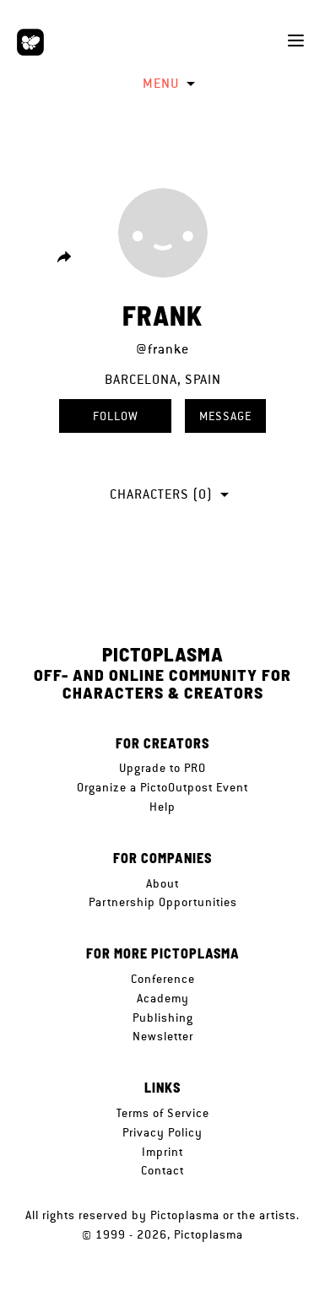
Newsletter (163, 1036)
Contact (162, 1170)
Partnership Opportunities (163, 902)
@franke (162, 349)
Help (162, 806)
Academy (163, 998)
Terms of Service (162, 1112)
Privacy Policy (162, 1132)
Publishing (163, 1017)
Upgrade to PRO (162, 767)
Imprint (162, 1151)
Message (225, 416)
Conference (163, 978)
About (162, 883)
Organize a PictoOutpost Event (162, 787)
